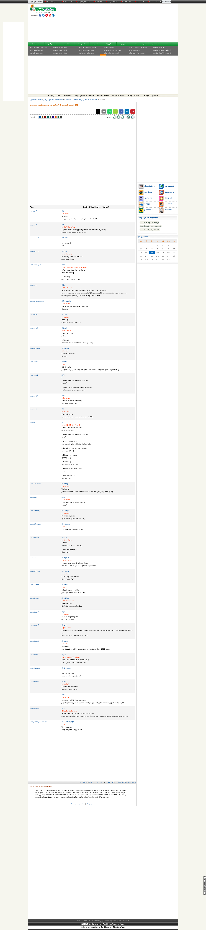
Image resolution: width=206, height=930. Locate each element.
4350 (119, 782)
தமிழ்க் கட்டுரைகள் (151, 96)
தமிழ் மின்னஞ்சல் (118, 96)
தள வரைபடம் (124, 921)
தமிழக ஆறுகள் (134, 50)
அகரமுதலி (67, 96)
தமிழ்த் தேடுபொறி (83, 1)
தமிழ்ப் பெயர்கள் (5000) (162, 50)
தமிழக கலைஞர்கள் (60, 53)
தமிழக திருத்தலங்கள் (111, 53)
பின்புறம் (74, 804)
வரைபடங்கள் (67, 1)
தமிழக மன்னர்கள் (36, 50)
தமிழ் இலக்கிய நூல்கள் (38, 47)
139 (97, 782)
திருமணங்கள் (126, 1)
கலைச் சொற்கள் (103, 96)
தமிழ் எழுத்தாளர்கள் (86, 50)
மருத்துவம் (123, 44)
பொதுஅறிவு (82, 44)
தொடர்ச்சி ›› (131, 782)
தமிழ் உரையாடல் (134, 96)
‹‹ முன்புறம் (84, 782)
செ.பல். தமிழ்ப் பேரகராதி (149, 223)
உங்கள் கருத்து (97, 921)
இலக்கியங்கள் (36, 44)
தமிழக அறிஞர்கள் (60, 47)
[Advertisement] (128, 23)
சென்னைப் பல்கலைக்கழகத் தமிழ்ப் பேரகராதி (80, 100)
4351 (124, 782)
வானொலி (98, 1)
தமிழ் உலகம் (52, 44)
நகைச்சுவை (156, 44)
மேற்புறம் (90, 804)
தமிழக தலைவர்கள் (60, 50)
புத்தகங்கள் (139, 1)
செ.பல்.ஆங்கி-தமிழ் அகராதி (150, 226)
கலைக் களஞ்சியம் (51, 1)
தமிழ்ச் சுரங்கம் (36, 2)
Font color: (33, 117)
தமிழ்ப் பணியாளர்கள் (137, 53)
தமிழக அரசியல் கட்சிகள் (138, 47)
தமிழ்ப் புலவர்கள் (36, 53)
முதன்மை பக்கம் (36, 100)
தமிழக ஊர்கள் (109, 47)
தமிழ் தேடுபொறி (54, 96)
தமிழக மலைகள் (159, 47)
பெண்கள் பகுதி (140, 44)
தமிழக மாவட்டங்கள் (86, 53)
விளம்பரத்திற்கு (110, 921)
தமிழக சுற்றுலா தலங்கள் (112, 50)
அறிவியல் (67, 44)
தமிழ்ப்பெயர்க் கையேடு (162, 53)
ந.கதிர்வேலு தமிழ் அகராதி (149, 229)
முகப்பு (81, 804)
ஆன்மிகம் (96, 44)
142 (108, 782)
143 (112, 782)
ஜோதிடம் (109, 44)
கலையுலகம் (170, 44)
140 (101, 782)
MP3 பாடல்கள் (153, 1)
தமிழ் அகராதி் (111, 1)
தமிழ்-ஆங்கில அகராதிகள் (84, 96)
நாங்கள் (87, 921)
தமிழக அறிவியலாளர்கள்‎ (88, 47)
